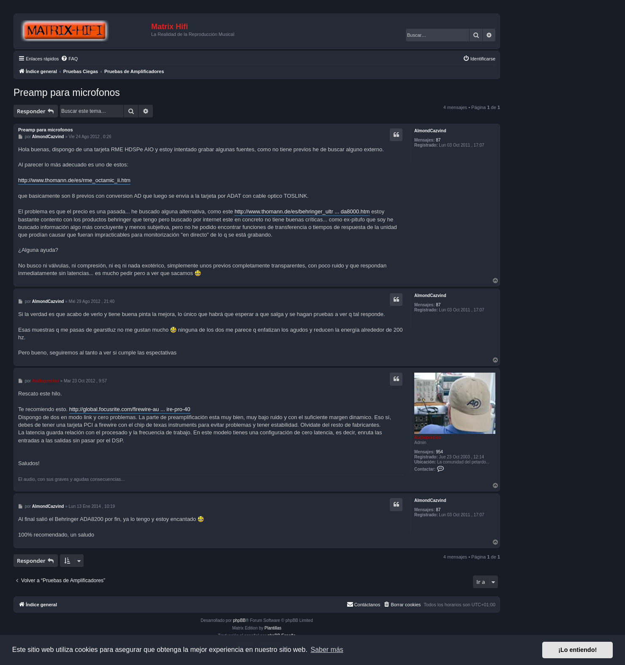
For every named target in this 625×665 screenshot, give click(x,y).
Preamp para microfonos (67, 92)
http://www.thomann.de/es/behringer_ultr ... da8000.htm (302, 211)
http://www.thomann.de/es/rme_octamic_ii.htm (74, 180)
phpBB (239, 620)
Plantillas (272, 628)
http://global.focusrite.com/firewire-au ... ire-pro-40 (129, 409)
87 (438, 140)
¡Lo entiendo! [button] (577, 649)
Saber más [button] (327, 649)
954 (439, 452)
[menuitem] (69, 59)
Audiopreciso (427, 437)
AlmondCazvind (430, 130)
